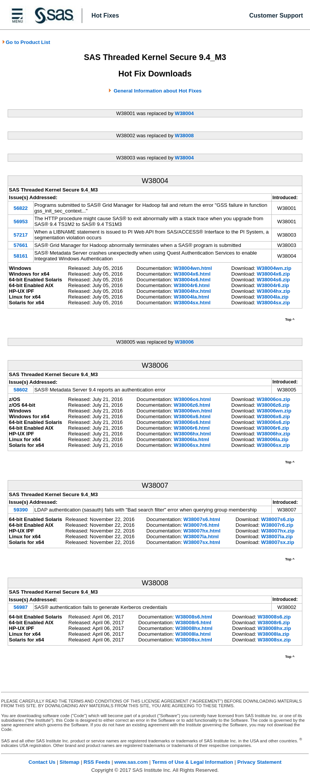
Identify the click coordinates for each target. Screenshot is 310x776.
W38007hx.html (202, 531)
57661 (20, 245)
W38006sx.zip (273, 445)
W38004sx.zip (273, 302)
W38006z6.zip (273, 405)
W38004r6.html (191, 285)
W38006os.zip (273, 399)
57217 (20, 235)
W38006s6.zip (273, 422)
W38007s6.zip (277, 519)
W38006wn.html (193, 411)
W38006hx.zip (273, 434)
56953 (20, 221)
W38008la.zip (273, 634)
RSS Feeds (97, 762)
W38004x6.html (192, 274)
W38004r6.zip (273, 285)
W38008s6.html (193, 617)
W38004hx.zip (273, 291)
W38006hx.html (192, 434)
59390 (20, 510)
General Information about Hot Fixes (157, 91)
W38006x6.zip (273, 416)
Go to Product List (26, 42)
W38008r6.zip (274, 622)
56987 (20, 607)
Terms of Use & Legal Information (192, 762)
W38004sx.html (192, 302)
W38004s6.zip (273, 279)
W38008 (184, 135)
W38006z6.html (192, 405)
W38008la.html (193, 634)
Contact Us (42, 762)
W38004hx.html (192, 291)
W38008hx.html (194, 628)
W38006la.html (191, 439)
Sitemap (70, 762)
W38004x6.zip (273, 274)
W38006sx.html (192, 445)
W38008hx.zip (274, 628)
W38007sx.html (201, 542)
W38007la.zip (277, 536)
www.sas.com (131, 762)
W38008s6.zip (274, 617)
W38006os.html (192, 399)
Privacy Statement (259, 762)
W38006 (184, 342)
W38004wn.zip (274, 268)
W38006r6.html (191, 428)
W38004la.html (191, 297)
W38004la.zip (273, 297)
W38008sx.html (193, 640)
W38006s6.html (192, 422)
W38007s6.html (201, 519)
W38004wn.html (193, 268)
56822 (20, 208)
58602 (20, 390)
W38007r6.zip (277, 525)
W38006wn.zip (274, 411)
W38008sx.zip (274, 640)
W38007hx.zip (277, 531)
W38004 (184, 113)
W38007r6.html (201, 525)
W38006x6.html (192, 416)
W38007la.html (201, 536)
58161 (20, 256)
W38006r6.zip (273, 428)
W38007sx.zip (277, 542)
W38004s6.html (192, 279)
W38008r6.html (193, 622)
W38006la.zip (273, 439)
